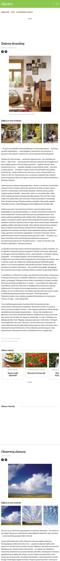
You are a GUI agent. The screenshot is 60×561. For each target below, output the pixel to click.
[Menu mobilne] (57, 4)
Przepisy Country (13, 369)
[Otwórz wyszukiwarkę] (54, 4)
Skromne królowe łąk (36, 373)
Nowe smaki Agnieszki (13, 374)
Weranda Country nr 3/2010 (36, 369)
